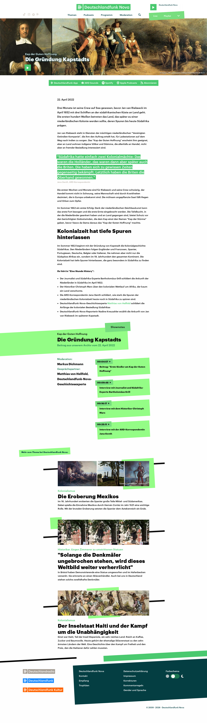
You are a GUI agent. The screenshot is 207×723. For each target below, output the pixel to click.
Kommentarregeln (133, 685)
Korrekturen (130, 680)
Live (155, 16)
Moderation (126, 14)
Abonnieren (148, 82)
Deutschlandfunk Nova (91, 671)
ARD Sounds (89, 82)
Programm (107, 14)
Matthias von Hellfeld (119, 303)
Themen (72, 14)
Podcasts (89, 14)
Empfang (84, 680)
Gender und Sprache (134, 690)
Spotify (107, 82)
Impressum (129, 675)
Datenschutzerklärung (135, 671)
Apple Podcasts (127, 82)
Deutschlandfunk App (64, 82)
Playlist (167, 16)
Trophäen (84, 685)
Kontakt (83, 675)
